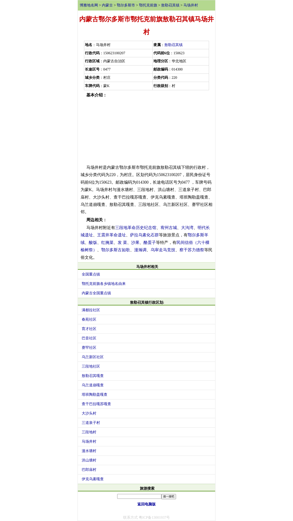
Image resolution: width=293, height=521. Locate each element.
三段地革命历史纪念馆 (135, 227)
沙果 (135, 242)
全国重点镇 (91, 274)
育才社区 (89, 329)
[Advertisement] (146, 131)
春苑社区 (89, 319)
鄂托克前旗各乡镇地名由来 (104, 284)
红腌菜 (107, 242)
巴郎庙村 (89, 470)
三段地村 (89, 432)
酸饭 (93, 242)
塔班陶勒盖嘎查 (94, 394)
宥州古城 (168, 227)
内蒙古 (107, 5)
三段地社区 (91, 366)
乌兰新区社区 (93, 357)
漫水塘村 (89, 451)
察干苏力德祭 (191, 250)
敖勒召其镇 (170, 5)
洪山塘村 (89, 460)
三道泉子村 (91, 423)
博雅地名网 (89, 5)
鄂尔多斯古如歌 (115, 250)
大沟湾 (187, 227)
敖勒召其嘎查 (93, 376)
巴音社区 (89, 338)
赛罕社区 (89, 347)
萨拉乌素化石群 (144, 235)
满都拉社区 (91, 310)
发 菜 (122, 242)
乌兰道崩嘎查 (93, 385)
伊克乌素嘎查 (93, 479)
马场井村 (190, 5)
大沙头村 (89, 413)
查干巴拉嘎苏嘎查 (96, 404)
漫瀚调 (140, 250)
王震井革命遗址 (111, 235)
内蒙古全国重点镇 (96, 293)
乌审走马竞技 (163, 250)
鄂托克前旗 (148, 5)
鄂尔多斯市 (126, 5)
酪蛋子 (150, 242)
